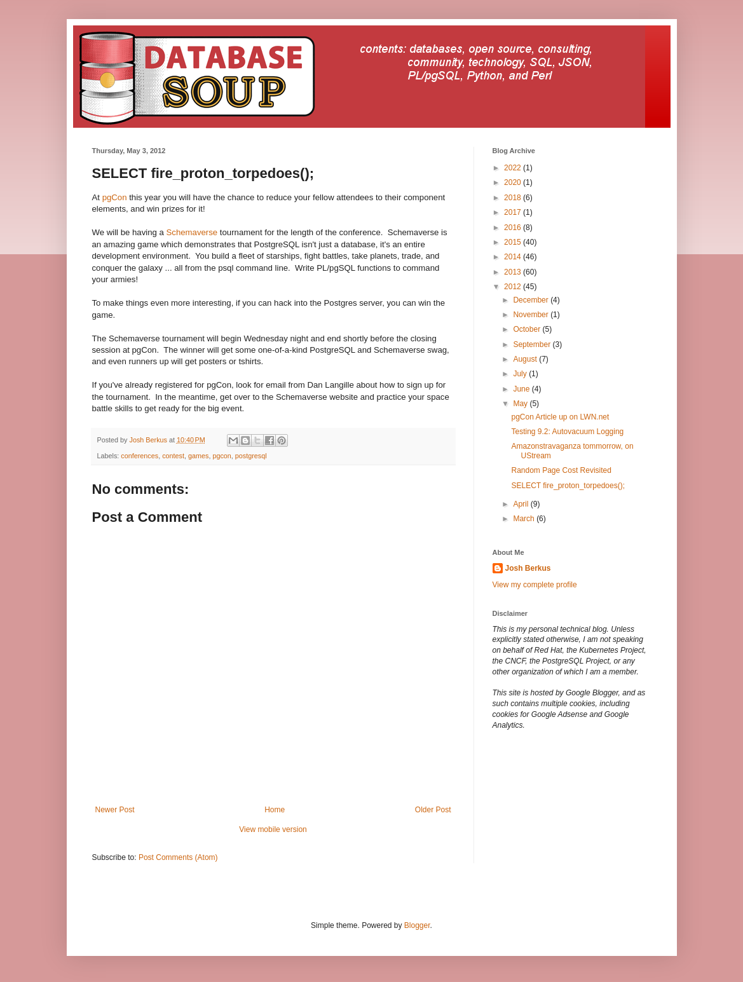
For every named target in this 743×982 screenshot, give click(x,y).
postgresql (251, 456)
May (521, 403)
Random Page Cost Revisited (561, 470)
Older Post (433, 809)
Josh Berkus (528, 568)
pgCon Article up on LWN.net (560, 417)
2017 (513, 212)
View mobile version (273, 829)
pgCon (114, 197)
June (522, 389)
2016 (513, 227)
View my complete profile (535, 584)
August (526, 359)
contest (173, 456)
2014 (513, 256)
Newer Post (115, 809)
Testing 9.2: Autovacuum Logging (567, 431)
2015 (513, 242)
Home (274, 809)
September (532, 344)
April (521, 504)
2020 (513, 182)
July (521, 373)
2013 (513, 272)
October (527, 329)
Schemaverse (192, 232)
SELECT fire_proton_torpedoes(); (568, 485)
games (198, 456)
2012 (513, 286)
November (531, 314)
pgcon (221, 456)
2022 (513, 167)
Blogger (417, 925)
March (524, 518)
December (531, 300)
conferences (139, 456)
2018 (513, 197)
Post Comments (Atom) (178, 857)
